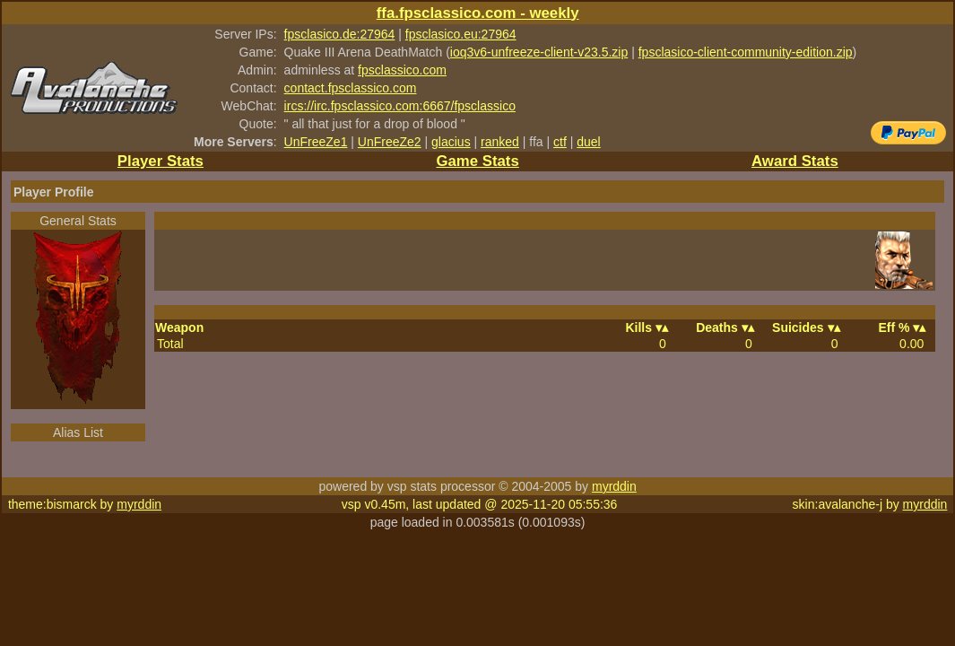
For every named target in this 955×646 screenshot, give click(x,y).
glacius (451, 142)
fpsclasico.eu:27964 (461, 34)
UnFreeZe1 (316, 142)
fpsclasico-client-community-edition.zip (745, 52)
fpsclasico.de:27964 (339, 34)
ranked (500, 142)
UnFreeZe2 (389, 142)
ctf (560, 142)
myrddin (614, 486)
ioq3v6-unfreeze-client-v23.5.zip (539, 52)
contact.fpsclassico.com (350, 88)
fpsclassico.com (402, 70)
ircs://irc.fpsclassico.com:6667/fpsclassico (400, 106)
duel (588, 142)
